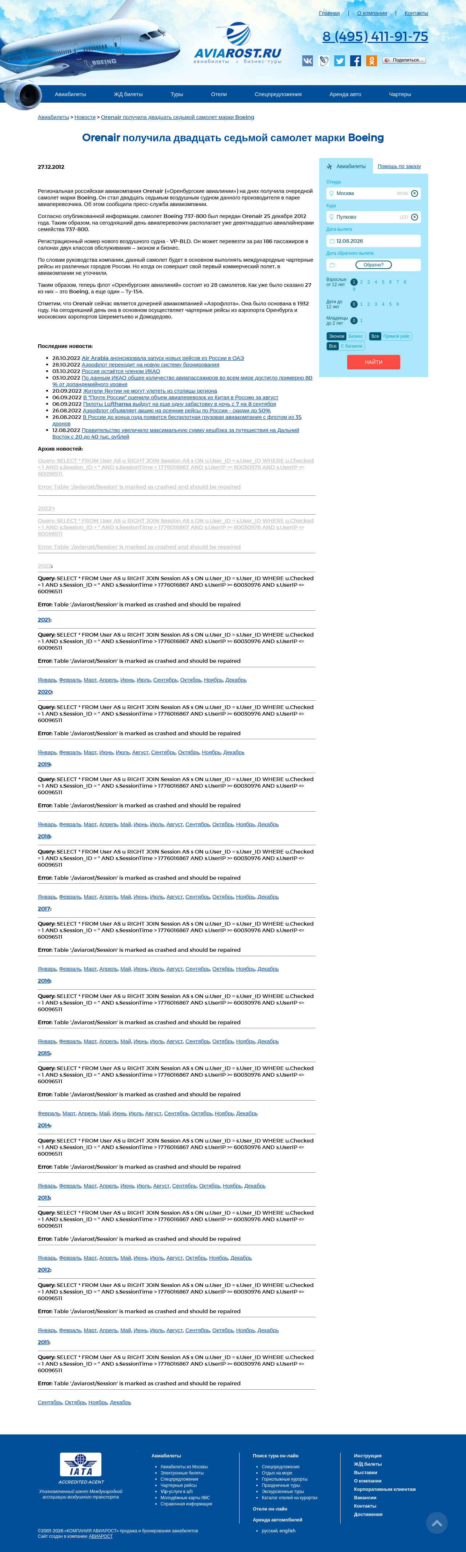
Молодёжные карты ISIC (185, 1497)
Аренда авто (345, 94)
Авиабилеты (70, 94)
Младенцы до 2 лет (337, 321)
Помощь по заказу (399, 166)
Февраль (70, 679)
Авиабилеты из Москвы (184, 1466)
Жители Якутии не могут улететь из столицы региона (150, 390)
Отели (219, 94)
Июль (143, 679)
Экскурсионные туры (283, 1491)
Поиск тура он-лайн (275, 1455)
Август (140, 752)
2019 (44, 764)
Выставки (365, 1472)
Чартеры (400, 94)
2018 (44, 836)
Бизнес (356, 336)
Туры (176, 94)
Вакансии (365, 1497)
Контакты (416, 12)
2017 (44, 908)
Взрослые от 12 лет (336, 282)
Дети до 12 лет (334, 304)
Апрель (108, 679)
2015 (44, 1053)
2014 (44, 1125)
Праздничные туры (281, 1485)
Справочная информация (186, 1503)
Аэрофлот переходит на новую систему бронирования (150, 364)
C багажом (351, 346)
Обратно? (374, 265)
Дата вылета (339, 229)
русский (269, 1530)
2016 (44, 980)
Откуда (333, 182)
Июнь (127, 679)
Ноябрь (213, 679)
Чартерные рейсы (179, 1485)
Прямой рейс (396, 336)
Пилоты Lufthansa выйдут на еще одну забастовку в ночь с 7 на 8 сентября (179, 403)
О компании (372, 12)
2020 (45, 691)
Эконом (336, 336)
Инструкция (368, 1455)
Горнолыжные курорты (285, 1478)
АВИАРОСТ (101, 1536)
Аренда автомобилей (277, 1520)
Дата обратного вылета (350, 253)
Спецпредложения (278, 94)
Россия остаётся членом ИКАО (121, 371)
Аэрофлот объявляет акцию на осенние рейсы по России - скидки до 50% (177, 410)
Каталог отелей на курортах (289, 1497)
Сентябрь (165, 679)
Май (125, 824)
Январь (47, 679)
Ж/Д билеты (368, 1464)
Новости (85, 117)
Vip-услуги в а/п (177, 1491)
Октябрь (190, 679)
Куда (331, 205)
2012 (44, 1269)
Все (375, 336)
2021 (44, 619)
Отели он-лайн (270, 1509)
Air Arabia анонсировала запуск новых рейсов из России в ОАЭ (163, 358)
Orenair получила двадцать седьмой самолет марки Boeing (177, 117)
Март (90, 679)
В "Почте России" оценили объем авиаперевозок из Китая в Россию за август (180, 397)
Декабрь (235, 679)
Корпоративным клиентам (385, 1489)
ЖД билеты (128, 94)
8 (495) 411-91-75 (375, 36)
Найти (373, 362)
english (288, 1530)
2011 (43, 1342)
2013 (44, 1197)
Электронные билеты (182, 1472)
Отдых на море (277, 1472)
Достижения (368, 1514)
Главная (329, 12)
